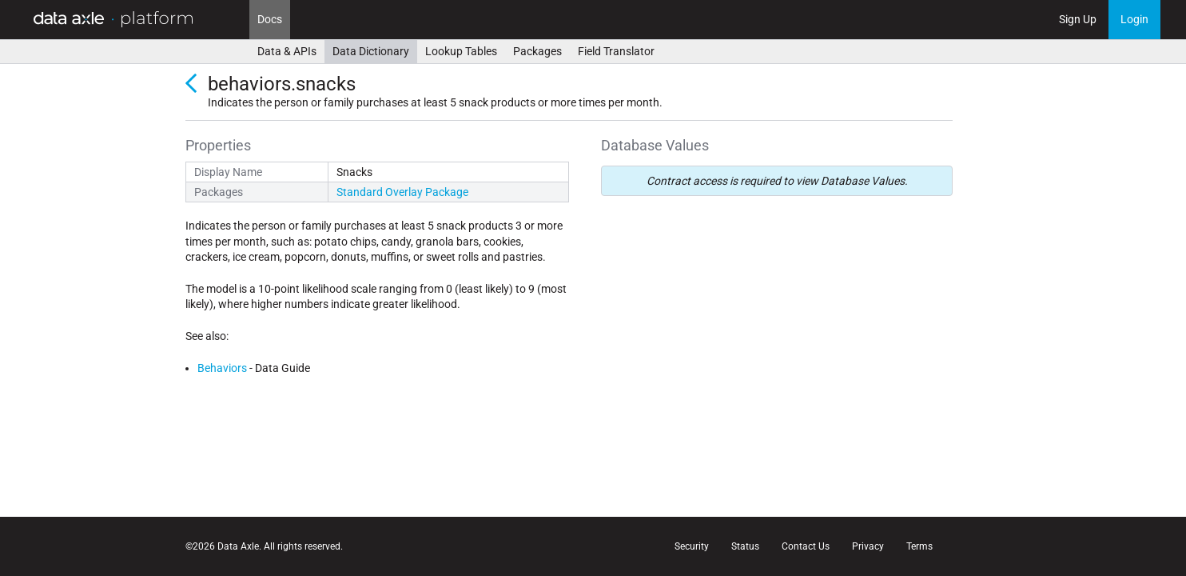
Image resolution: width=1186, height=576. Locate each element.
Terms (919, 546)
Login (1134, 19)
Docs (269, 19)
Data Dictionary (370, 51)
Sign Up (1077, 19)
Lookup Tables (461, 51)
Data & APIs (286, 51)
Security (692, 546)
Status (745, 546)
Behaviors (222, 368)
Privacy (868, 546)
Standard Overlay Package (402, 192)
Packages (537, 51)
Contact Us (806, 546)
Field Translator (616, 51)
